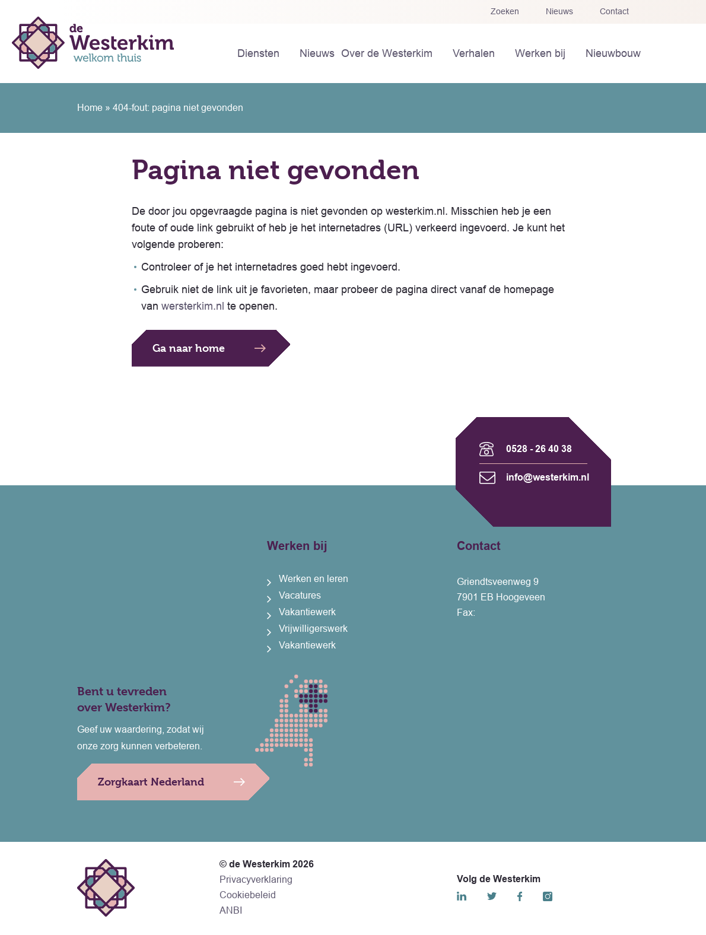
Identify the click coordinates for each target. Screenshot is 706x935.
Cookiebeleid (248, 895)
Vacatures (300, 595)
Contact (614, 11)
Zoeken (505, 11)
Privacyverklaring (256, 879)
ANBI (231, 910)
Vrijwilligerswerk (313, 629)
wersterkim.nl (192, 306)
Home (90, 108)
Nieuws (559, 11)
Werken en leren (313, 579)
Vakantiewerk (307, 612)
